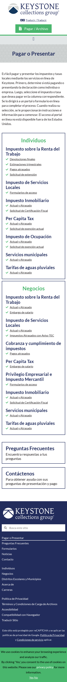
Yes (31, 677)
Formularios (9, 548)
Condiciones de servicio (30, 639)
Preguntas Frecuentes (15, 543)
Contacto (7, 559)
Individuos (8, 568)
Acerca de (8, 584)
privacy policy (45, 667)
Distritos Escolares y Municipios (21, 579)
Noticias (7, 554)
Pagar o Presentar (13, 537)
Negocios (7, 573)
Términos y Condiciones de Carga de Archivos (29, 604)
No (36, 677)
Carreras (7, 589)
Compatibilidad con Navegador (21, 614)
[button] (33, 39)
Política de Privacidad (15, 598)
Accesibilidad (10, 609)
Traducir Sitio (10, 620)
